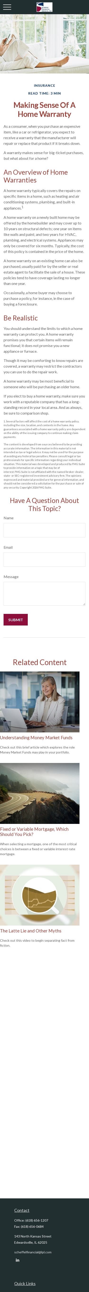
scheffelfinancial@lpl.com (33, 1252)
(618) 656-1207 (36, 1220)
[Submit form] (16, 619)
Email (8, 547)
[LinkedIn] (17, 1260)
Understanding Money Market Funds (36, 737)
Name (9, 518)
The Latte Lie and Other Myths (30, 930)
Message (11, 576)
